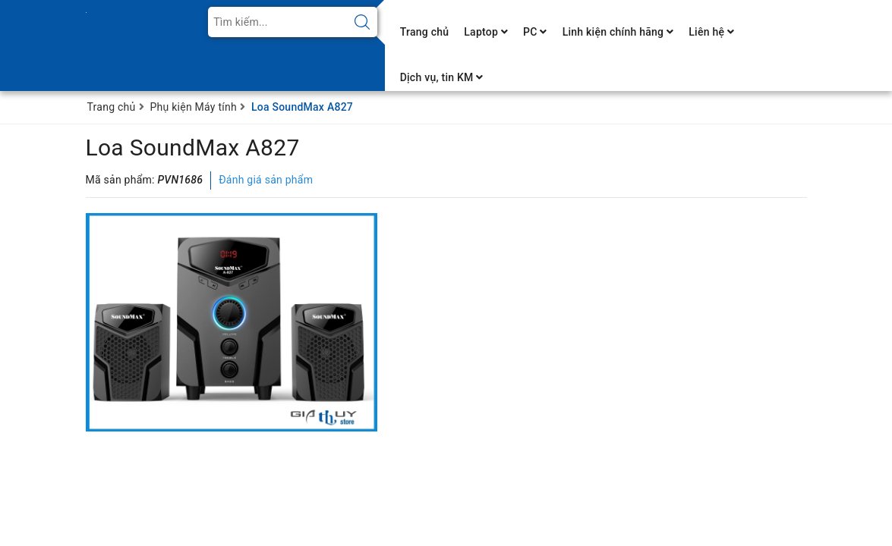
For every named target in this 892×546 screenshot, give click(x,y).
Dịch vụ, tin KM (442, 77)
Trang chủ (424, 32)
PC (535, 32)
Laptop (486, 32)
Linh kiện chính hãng (618, 32)
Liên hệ (711, 32)
